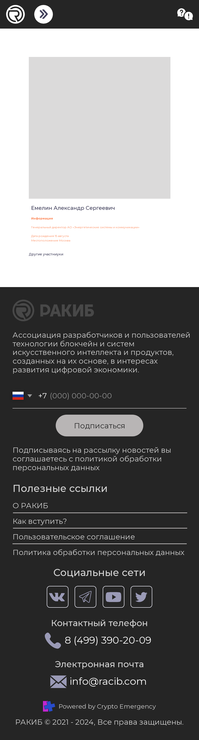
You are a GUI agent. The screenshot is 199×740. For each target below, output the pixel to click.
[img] (43, 14)
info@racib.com (108, 681)
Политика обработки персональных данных (98, 552)
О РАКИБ (30, 505)
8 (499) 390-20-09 (108, 640)
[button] (185, 14)
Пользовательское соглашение (74, 536)
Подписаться (99, 425)
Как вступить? (40, 521)
